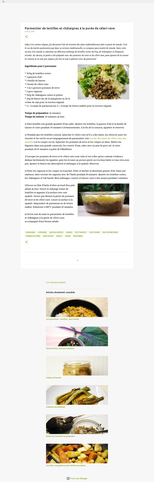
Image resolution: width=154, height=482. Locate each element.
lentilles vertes (56, 232)
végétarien (77, 236)
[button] (26, 37)
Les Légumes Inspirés (56, 282)
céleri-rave (30, 232)
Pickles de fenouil (53, 378)
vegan (67, 236)
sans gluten (48, 236)
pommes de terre (33, 236)
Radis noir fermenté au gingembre (60, 436)
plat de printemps (110, 232)
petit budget (81, 232)
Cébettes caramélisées (55, 407)
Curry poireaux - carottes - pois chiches (62, 319)
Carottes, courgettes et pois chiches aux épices (66, 465)
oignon (69, 232)
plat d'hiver (95, 232)
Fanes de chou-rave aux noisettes (60, 348)
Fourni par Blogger (77, 478)
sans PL (59, 236)
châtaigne (42, 232)
